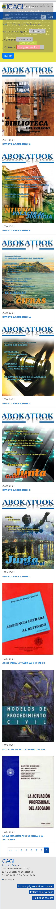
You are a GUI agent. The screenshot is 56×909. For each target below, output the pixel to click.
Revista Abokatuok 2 (16, 490)
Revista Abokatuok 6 (16, 144)
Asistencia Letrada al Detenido (23, 663)
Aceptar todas (28, 42)
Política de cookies (43, 897)
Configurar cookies (28, 47)
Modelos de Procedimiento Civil (23, 749)
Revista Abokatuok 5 (16, 230)
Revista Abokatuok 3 (16, 403)
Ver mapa (8, 879)
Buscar (8, 55)
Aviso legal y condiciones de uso (35, 886)
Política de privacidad (41, 892)
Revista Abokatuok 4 (16, 317)
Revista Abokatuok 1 (16, 576)
